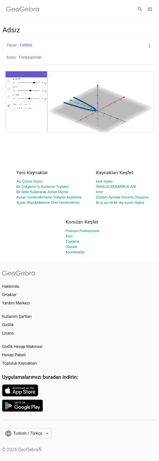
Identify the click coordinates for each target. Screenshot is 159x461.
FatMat (26, 45)
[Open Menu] (150, 9)
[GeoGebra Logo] (22, 9)
